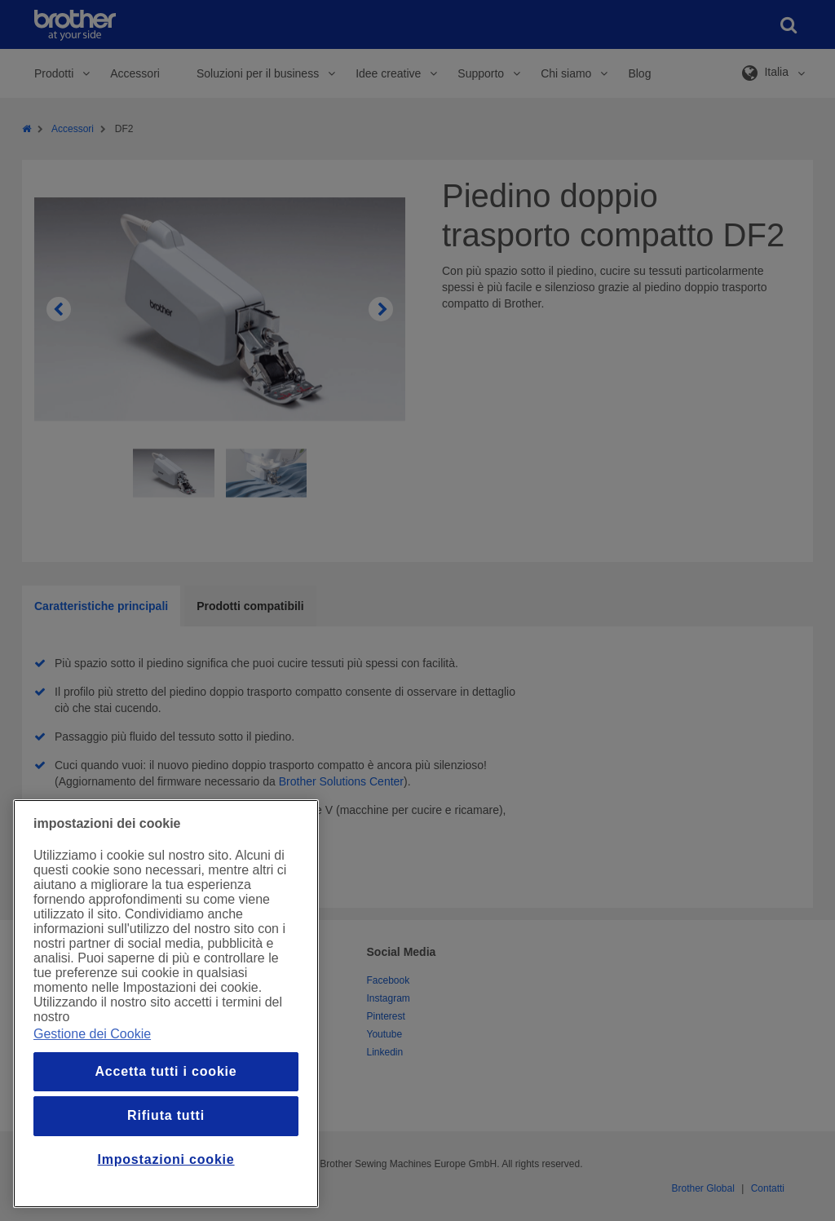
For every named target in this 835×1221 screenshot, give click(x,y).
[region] (166, 1003)
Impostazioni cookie (165, 1159)
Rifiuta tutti (166, 1115)
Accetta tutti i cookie (165, 1071)
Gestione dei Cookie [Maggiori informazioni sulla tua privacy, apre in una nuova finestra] (92, 1034)
